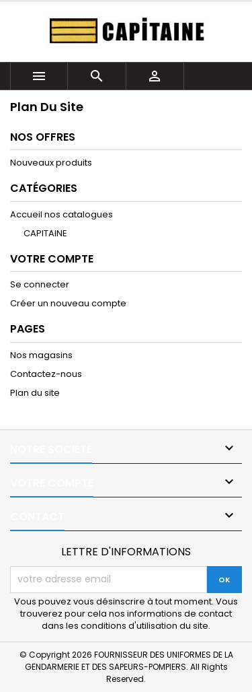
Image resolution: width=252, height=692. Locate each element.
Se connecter (39, 284)
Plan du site (35, 392)
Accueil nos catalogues (61, 214)
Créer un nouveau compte (68, 303)
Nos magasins (41, 355)
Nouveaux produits (51, 162)
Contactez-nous (46, 374)
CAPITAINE (45, 233)
